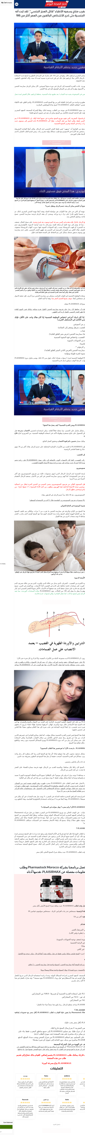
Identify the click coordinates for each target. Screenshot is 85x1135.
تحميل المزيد (42, 1124)
